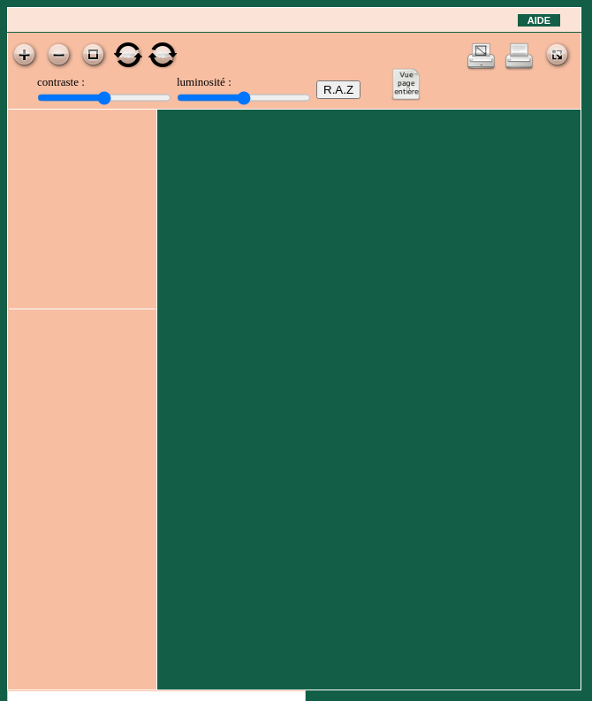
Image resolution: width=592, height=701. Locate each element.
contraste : (61, 81)
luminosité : (204, 81)
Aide (538, 20)
